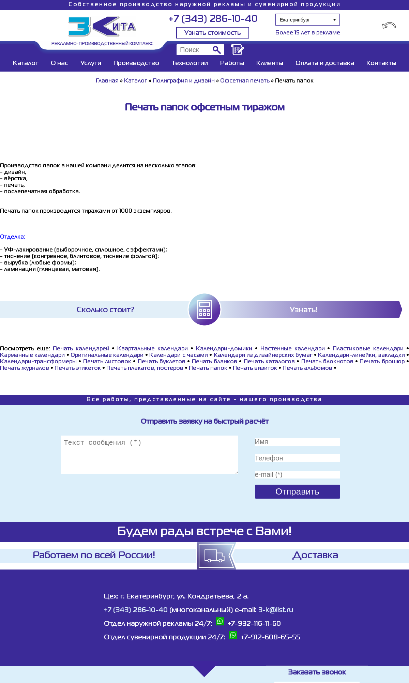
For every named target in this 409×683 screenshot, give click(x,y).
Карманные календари (32, 355)
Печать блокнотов (327, 362)
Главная (107, 81)
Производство (136, 63)
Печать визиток (255, 368)
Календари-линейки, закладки (361, 355)
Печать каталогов (269, 362)
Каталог (26, 63)
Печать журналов (24, 368)
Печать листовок (107, 362)
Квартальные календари (152, 349)
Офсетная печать (245, 81)
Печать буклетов (161, 362)
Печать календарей (81, 349)
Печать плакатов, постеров (144, 368)
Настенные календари (292, 349)
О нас (59, 63)
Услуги (90, 63)
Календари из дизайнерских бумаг (263, 355)
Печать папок (208, 368)
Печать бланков (214, 362)
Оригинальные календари (107, 355)
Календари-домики (224, 349)
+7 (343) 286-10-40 (213, 19)
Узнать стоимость (212, 33)
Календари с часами (178, 355)
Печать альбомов (307, 368)
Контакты (381, 63)
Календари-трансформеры (38, 362)
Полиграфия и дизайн (184, 81)
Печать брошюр (382, 362)
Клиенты (269, 63)
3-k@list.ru (275, 610)
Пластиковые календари (368, 349)
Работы (232, 63)
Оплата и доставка (325, 63)
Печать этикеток (78, 368)
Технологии (189, 63)
